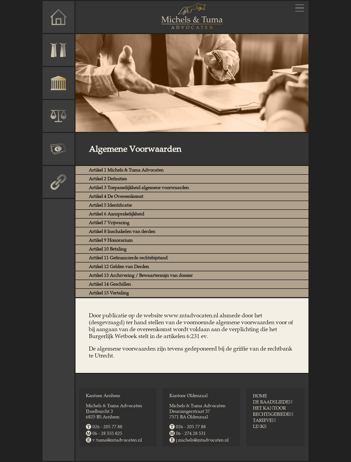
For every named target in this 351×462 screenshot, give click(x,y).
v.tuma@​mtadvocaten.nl (117, 440)
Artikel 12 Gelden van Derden (119, 266)
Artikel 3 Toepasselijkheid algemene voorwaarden (139, 187)
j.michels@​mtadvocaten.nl (202, 440)
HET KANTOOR (269, 408)
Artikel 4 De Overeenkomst (116, 196)
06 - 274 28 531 (191, 433)
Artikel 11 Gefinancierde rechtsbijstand (128, 258)
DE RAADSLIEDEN (272, 402)
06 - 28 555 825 (107, 433)
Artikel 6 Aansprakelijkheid (116, 214)
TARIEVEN (264, 420)
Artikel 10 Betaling (107, 249)
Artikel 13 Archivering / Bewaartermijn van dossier (141, 275)
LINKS (259, 426)
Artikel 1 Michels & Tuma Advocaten (126, 170)
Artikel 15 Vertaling (109, 293)
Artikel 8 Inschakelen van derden (122, 231)
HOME (260, 396)
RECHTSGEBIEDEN (273, 414)
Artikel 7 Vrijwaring (109, 223)
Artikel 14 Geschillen (110, 284)
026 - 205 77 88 (107, 427)
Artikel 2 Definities (108, 179)
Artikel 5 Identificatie (110, 205)
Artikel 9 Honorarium (111, 240)
